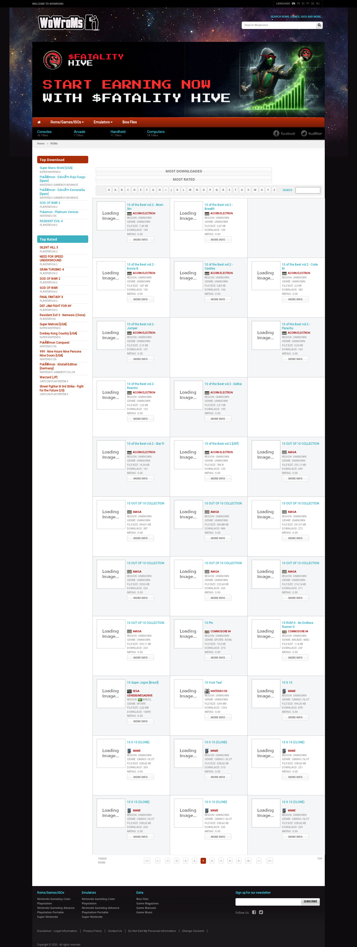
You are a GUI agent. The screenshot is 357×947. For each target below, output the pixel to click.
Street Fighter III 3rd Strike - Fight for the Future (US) (62, 386)
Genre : (138, 211)
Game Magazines (147, 893)
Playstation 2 (49, 204)
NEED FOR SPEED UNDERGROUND (51, 256)
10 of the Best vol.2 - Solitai (223, 374)
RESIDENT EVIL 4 (51, 219)
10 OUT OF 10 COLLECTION (300, 433)
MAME (289, 680)
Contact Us (115, 920)
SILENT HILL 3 (49, 245)
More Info (140, 229)
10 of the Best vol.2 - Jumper (141, 316)
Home (41, 141)
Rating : (135, 224)
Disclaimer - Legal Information (57, 920)
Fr (298, 3)
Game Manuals (146, 897)
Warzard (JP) (49, 375)
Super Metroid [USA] (53, 322)
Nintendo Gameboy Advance (59, 183)
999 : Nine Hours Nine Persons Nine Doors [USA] (60, 351)
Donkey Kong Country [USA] (58, 331)
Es (303, 3)
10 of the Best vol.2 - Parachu (296, 316)
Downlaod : (137, 220)
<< (147, 850)
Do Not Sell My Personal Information (152, 920)
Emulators (103, 120)
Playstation (48, 317)
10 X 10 (287, 672)
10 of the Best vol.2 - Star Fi (145, 433)
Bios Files (129, 120)
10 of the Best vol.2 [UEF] (221, 433)
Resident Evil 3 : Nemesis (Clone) (62, 313)
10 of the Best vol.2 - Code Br (300, 256)
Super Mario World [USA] (56, 166)
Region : (139, 207)
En (293, 3)
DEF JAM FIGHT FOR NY (55, 304)
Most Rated (270, 169)
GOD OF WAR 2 (50, 201)
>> (269, 850)
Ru (318, 3)
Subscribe (310, 891)
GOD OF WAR (49, 285)
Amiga (289, 442)
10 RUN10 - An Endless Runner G (297, 615)
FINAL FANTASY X (51, 295)
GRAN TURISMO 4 (52, 267)
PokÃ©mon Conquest (54, 340)
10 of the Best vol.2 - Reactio (141, 376)
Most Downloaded (147, 169)
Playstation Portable (50, 902)
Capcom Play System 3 (54, 379)
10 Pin (209, 612)
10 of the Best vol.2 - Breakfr (219, 197)
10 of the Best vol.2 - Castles (219, 256)
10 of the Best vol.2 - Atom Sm (145, 197)
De (312, 3)
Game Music (144, 902)
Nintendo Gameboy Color (57, 370)
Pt (307, 3)
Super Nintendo (50, 169)
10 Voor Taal (213, 672)
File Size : (137, 216)
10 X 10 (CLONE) (138, 732)
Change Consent (193, 920)
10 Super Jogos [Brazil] (142, 672)
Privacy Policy (92, 920)
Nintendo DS (48, 214)
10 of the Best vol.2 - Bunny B (141, 256)
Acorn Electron (141, 203)
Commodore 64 (218, 621)
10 (248, 850)
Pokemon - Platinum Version (59, 210)
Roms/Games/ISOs (67, 120)
